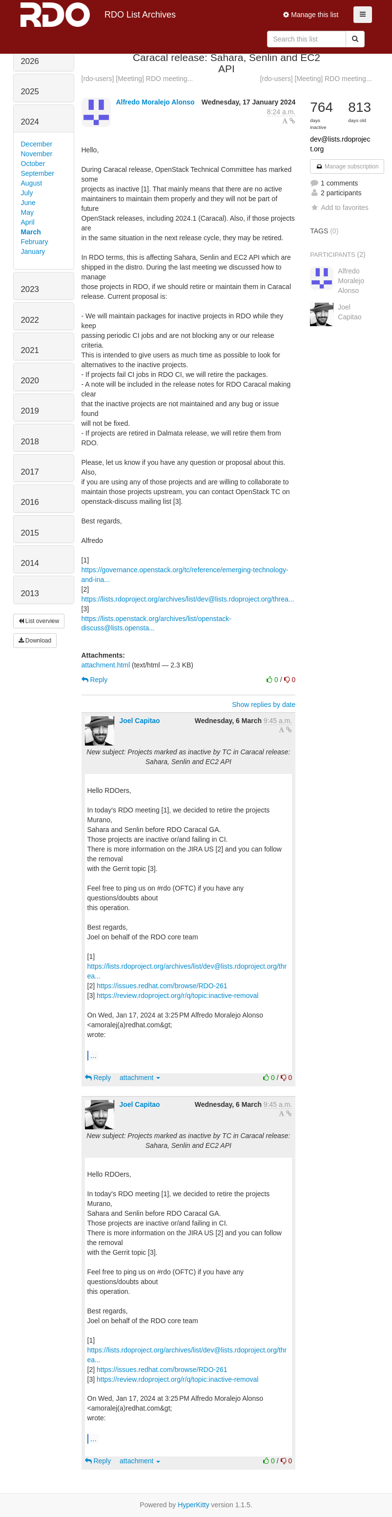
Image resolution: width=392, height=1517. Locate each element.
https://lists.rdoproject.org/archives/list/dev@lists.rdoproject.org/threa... (188, 599)
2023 (30, 289)
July (27, 193)
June (28, 203)
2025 (30, 91)
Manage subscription (347, 166)
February (34, 242)
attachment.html (106, 665)
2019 (30, 411)
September (37, 173)
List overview (39, 621)
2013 (30, 593)
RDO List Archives (98, 14)
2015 (30, 533)
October (33, 163)
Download (35, 640)
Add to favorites (339, 207)
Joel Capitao (139, 721)
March (31, 232)
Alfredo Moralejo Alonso (155, 102)
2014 (30, 563)
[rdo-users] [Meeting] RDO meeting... (137, 79)
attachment (140, 1077)
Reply (95, 680)
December (37, 144)
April (28, 222)
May (27, 212)
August (31, 183)
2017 (30, 472)
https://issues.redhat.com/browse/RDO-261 (162, 986)
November (37, 154)
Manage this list (310, 15)
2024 (30, 121)
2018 (30, 441)
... (93, 1055)
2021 (30, 350)
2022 (30, 320)
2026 (30, 61)
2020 (30, 380)
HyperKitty (193, 1505)
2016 (30, 502)
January (33, 251)
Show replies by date (263, 704)
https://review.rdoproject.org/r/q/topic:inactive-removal (177, 995)
